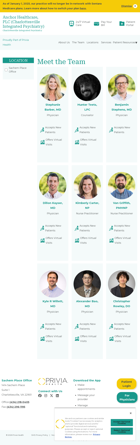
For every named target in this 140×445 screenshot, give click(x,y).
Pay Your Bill (106, 23)
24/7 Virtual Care (83, 23)
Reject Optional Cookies (122, 431)
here (83, 8)
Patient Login (126, 384)
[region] (95, 424)
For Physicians (127, 397)
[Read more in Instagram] (46, 395)
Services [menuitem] (106, 42)
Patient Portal (130, 23)
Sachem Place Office (16, 69)
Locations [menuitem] (92, 42)
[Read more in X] (52, 395)
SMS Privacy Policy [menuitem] (39, 435)
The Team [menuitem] (78, 42)
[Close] (131, 413)
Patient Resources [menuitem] (124, 42)
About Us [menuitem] (64, 42)
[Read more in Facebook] (40, 395)
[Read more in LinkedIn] (58, 395)
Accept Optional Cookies (121, 423)
